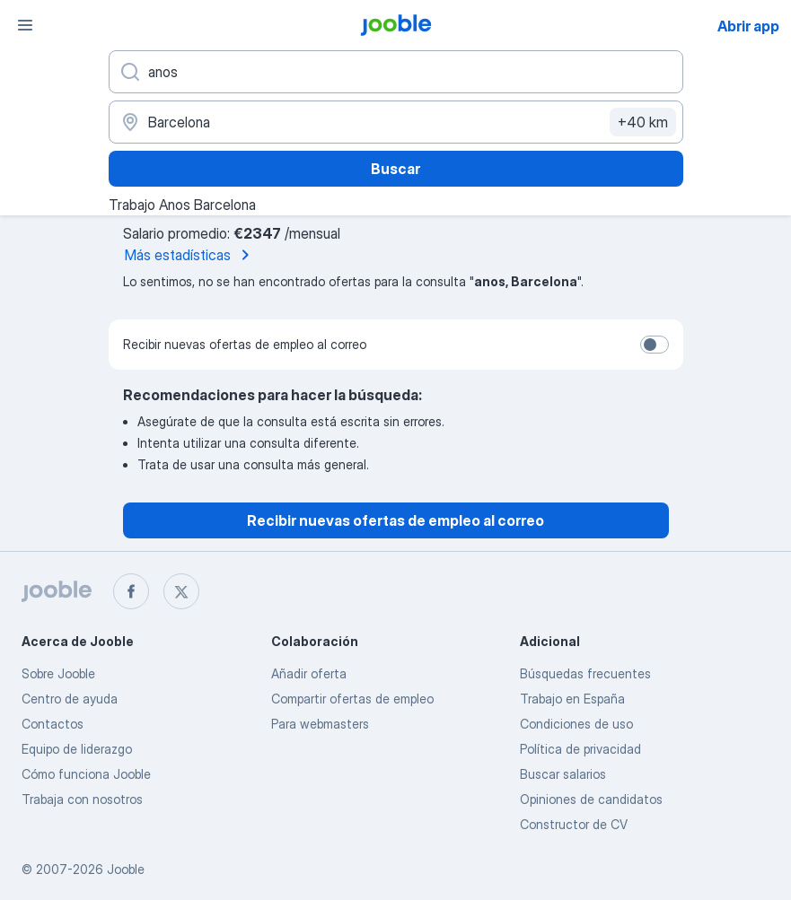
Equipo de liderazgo (77, 748)
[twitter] (181, 591)
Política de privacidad (580, 748)
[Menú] (25, 25)
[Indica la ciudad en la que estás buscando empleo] (396, 122)
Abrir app (748, 26)
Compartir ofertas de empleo (352, 698)
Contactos (52, 723)
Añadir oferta (309, 673)
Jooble (126, 869)
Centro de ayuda (70, 698)
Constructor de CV (574, 824)
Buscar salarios (563, 774)
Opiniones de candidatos (591, 799)
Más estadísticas (190, 255)
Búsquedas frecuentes (585, 673)
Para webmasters (320, 723)
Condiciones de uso (576, 723)
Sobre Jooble (58, 673)
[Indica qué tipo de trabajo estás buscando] (396, 71)
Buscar (395, 169)
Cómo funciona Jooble (86, 774)
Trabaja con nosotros (82, 799)
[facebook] (131, 591)
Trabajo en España (572, 698)
